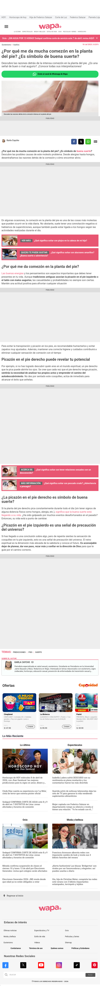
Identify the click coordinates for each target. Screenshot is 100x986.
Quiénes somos (57, 948)
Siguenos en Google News (95, 141)
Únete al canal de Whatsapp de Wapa (50, 74)
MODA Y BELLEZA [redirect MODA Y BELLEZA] (39, 31)
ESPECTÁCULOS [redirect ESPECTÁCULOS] (27, 31)
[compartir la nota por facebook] (74, 141)
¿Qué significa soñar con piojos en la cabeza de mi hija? (60, 240)
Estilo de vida (39, 937)
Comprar (30, 726)
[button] (97, 38)
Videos (37, 943)
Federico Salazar (78, 17)
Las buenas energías (13, 273)
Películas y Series (72, 937)
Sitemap (68, 943)
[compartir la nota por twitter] (81, 141)
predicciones (19, 652)
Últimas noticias (10, 930)
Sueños (16, 45)
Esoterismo (6, 45)
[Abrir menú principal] (6, 26)
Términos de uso (36, 948)
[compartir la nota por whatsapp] (88, 141)
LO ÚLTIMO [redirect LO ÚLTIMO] (17, 31)
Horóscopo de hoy (17, 17)
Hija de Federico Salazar (40, 17)
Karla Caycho (13, 140)
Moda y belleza (10, 937)
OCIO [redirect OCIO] (59, 31)
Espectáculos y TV (41, 930)
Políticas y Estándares (80, 948)
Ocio (67, 930)
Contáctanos (16, 948)
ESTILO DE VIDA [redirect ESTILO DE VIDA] (52, 31)
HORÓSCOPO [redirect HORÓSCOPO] (82, 31)
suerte (38, 652)
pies (30, 652)
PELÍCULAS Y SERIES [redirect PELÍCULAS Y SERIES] (69, 31)
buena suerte (83, 151)
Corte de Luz (61, 17)
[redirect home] (50, 29)
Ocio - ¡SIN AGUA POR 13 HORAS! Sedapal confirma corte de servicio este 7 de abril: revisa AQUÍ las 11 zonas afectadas (48, 38)
